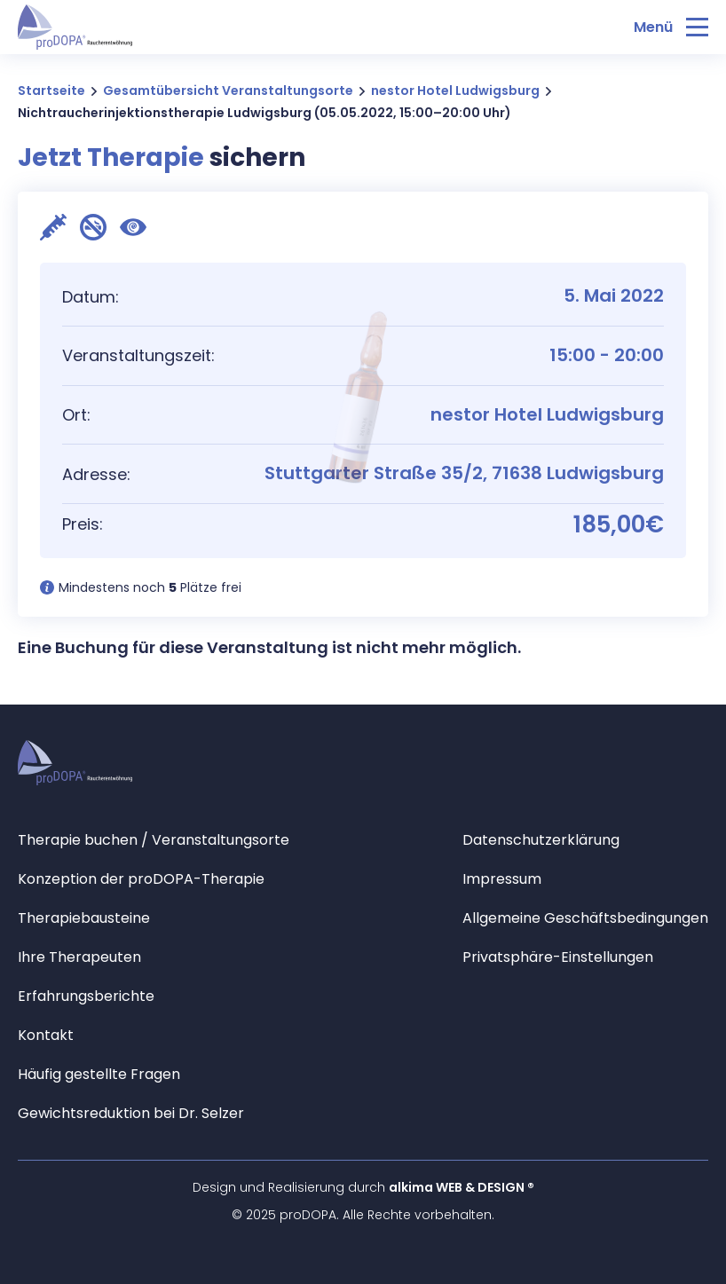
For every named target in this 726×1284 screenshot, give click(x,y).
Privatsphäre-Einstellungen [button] (557, 957)
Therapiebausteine (84, 918)
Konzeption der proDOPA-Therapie (141, 879)
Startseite (51, 90)
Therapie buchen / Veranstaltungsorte (153, 840)
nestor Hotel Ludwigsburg (455, 90)
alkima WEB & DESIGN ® (461, 1187)
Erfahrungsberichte (86, 996)
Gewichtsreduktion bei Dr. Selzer (131, 1113)
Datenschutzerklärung (540, 840)
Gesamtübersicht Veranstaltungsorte (228, 90)
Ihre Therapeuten (79, 957)
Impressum (501, 879)
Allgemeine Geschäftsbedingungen (585, 918)
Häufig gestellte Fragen (99, 1074)
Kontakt (46, 1035)
